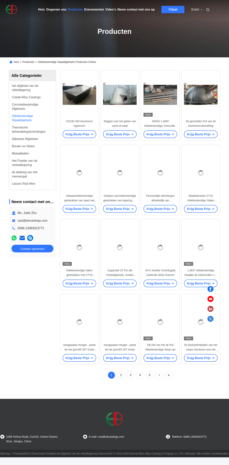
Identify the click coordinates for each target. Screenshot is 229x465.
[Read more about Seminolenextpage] (159, 375)
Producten (75, 9)
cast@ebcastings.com (33, 220)
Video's (111, 9)
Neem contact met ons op (136, 9)
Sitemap (5, 453)
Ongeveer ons (56, 9)
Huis (41, 9)
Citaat (173, 9)
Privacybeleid (21, 453)
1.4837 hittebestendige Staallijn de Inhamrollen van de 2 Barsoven (200, 275)
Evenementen (94, 9)
